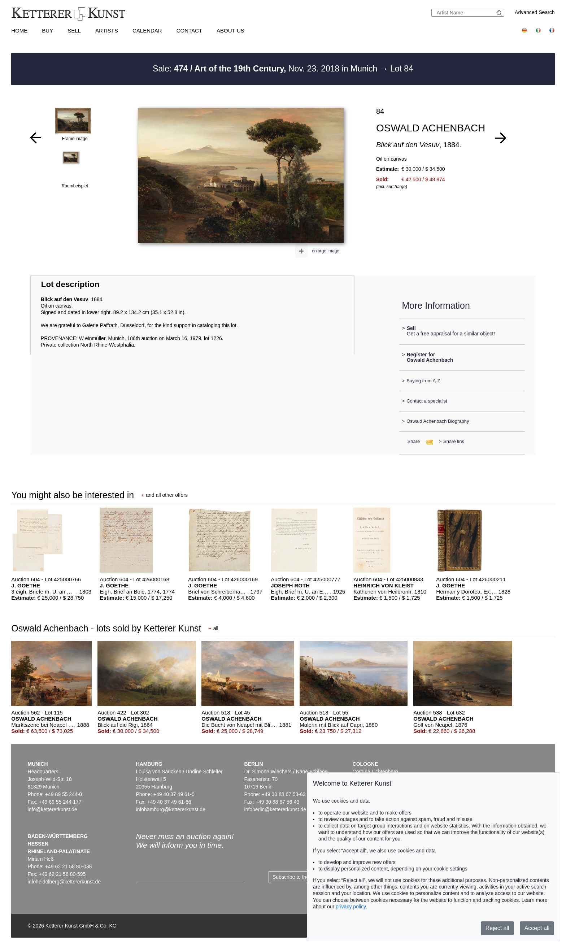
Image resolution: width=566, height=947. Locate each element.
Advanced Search (535, 12)
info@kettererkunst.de (52, 809)
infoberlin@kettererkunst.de (275, 809)
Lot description (70, 284)
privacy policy (351, 906)
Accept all (536, 928)
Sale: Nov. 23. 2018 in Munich (266, 68)
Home (19, 30)
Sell (74, 30)
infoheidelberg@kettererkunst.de (64, 882)
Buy (47, 30)
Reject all (497, 928)
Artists (106, 30)
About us (230, 30)
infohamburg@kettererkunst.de (170, 809)
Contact (189, 30)
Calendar (147, 30)
